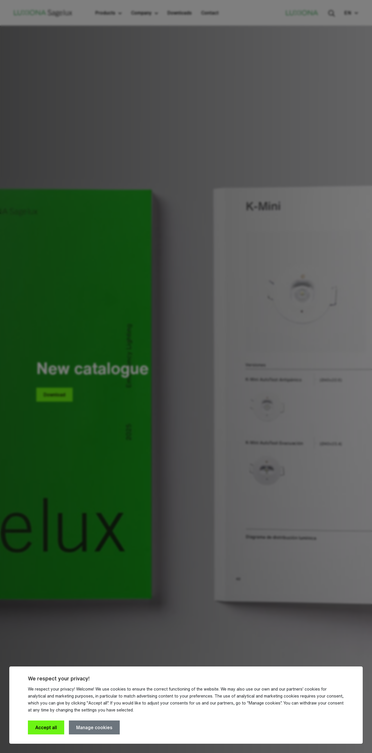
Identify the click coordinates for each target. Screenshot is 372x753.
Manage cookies (94, 727)
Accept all (46, 727)
